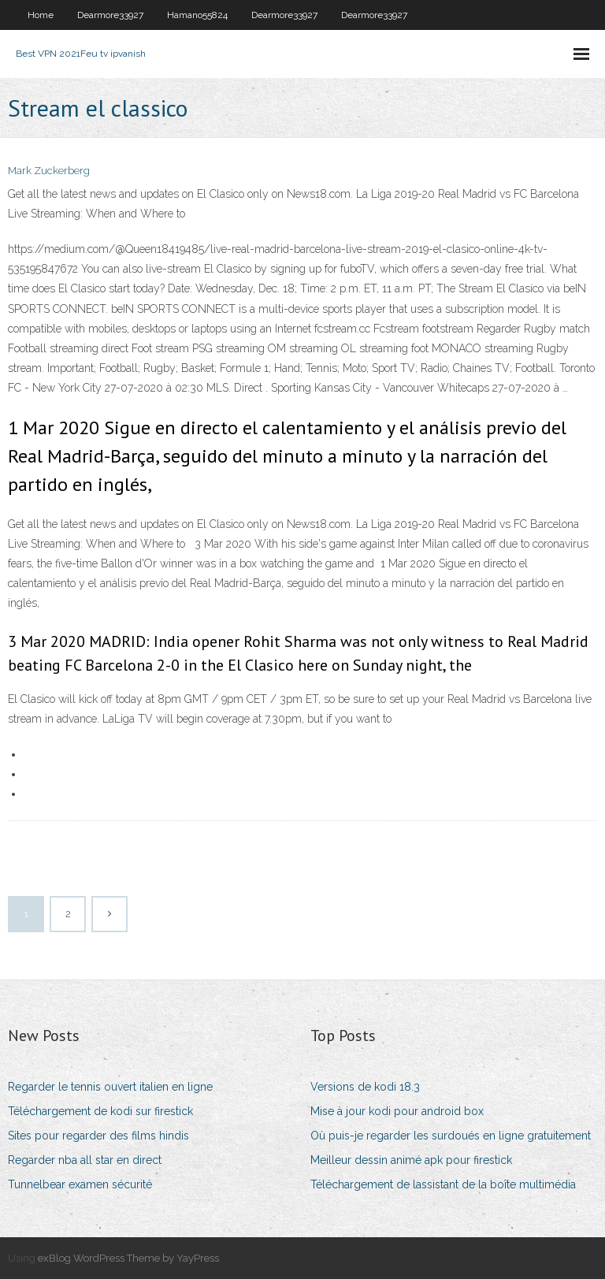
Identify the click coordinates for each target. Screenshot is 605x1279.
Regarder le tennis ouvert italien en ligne (110, 1086)
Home (41, 14)
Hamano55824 (197, 14)
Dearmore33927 (110, 14)
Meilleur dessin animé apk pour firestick (411, 1160)
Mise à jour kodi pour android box (397, 1111)
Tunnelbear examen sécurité (80, 1184)
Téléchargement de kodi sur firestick (100, 1111)
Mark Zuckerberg (49, 171)
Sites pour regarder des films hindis (98, 1135)
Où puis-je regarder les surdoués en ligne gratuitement (450, 1135)
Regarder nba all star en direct (84, 1160)
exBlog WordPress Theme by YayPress (128, 1258)
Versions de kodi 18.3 (365, 1086)
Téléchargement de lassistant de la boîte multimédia (443, 1184)
